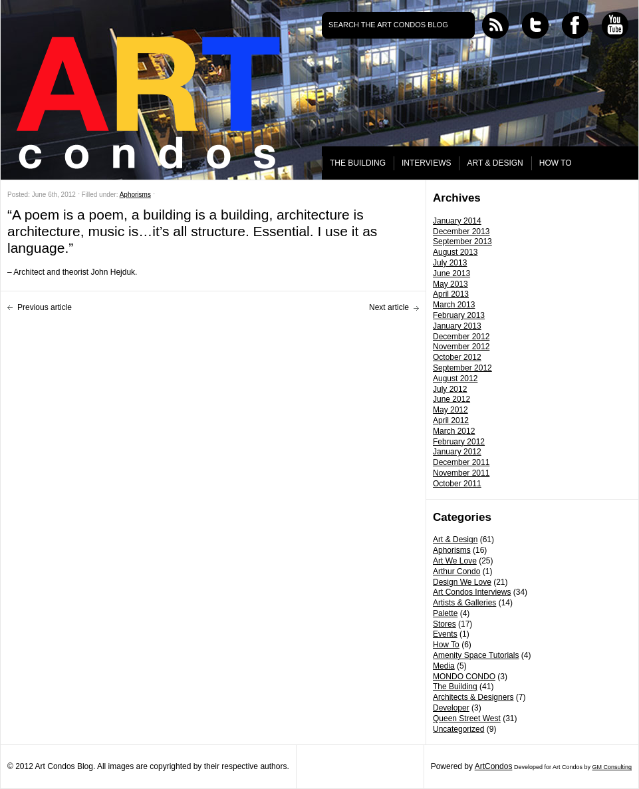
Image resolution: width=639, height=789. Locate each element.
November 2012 (461, 346)
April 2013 (451, 294)
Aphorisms (452, 550)
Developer (451, 707)
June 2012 (451, 399)
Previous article (44, 307)
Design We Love (462, 582)
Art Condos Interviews (472, 592)
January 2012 (457, 451)
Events (445, 634)
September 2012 (462, 368)
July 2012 (450, 389)
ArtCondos (494, 766)
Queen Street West (467, 718)
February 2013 (459, 315)
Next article (389, 307)
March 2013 (454, 304)
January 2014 (457, 221)
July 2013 (450, 262)
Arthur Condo (456, 571)
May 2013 (450, 284)
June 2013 (451, 273)
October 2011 (457, 483)
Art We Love (455, 560)
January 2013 (457, 326)
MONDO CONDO (464, 676)
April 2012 (451, 420)
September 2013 (462, 241)
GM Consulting (612, 767)
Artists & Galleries (464, 602)
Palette (445, 613)
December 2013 (461, 231)
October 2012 (457, 357)
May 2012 (450, 409)
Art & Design (455, 539)
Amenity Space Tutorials (476, 655)
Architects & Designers (473, 697)
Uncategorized (458, 729)
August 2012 (455, 378)
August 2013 (455, 252)
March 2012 (454, 431)
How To (446, 644)
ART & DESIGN (495, 163)
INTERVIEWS (426, 163)
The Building (455, 686)
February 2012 (459, 441)
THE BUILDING (358, 163)
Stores (444, 624)
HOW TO (555, 163)
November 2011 (461, 473)
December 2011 (461, 462)
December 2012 (461, 336)
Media (444, 666)
